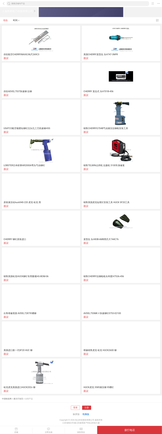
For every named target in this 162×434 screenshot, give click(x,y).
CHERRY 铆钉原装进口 (15, 239)
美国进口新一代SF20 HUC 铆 (18, 350)
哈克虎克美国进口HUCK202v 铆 (19, 387)
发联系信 (81, 430)
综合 (5, 20)
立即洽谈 (48, 430)
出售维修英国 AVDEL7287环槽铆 (20, 313)
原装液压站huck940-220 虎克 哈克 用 (22, 202)
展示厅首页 (18, 399)
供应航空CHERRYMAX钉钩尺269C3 (21, 54)
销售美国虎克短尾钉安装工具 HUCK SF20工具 (106, 202)
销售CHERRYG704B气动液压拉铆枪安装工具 (105, 128)
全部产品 (29, 399)
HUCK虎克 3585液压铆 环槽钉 (98, 387)
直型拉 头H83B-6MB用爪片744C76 (100, 239)
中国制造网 (6, 399)
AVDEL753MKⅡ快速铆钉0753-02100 (102, 313)
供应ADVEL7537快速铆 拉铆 (18, 91)
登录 (75, 407)
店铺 (16, 430)
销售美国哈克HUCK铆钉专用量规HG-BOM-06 (26, 276)
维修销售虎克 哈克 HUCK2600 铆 (100, 350)
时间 (16, 20)
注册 (86, 407)
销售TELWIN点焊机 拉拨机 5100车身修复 (104, 165)
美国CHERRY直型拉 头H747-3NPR (100, 54)
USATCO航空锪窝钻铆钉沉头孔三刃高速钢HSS (27, 128)
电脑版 (85, 414)
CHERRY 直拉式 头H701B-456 (98, 91)
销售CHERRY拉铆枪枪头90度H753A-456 (103, 276)
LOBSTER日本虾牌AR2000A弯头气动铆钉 (24, 165)
